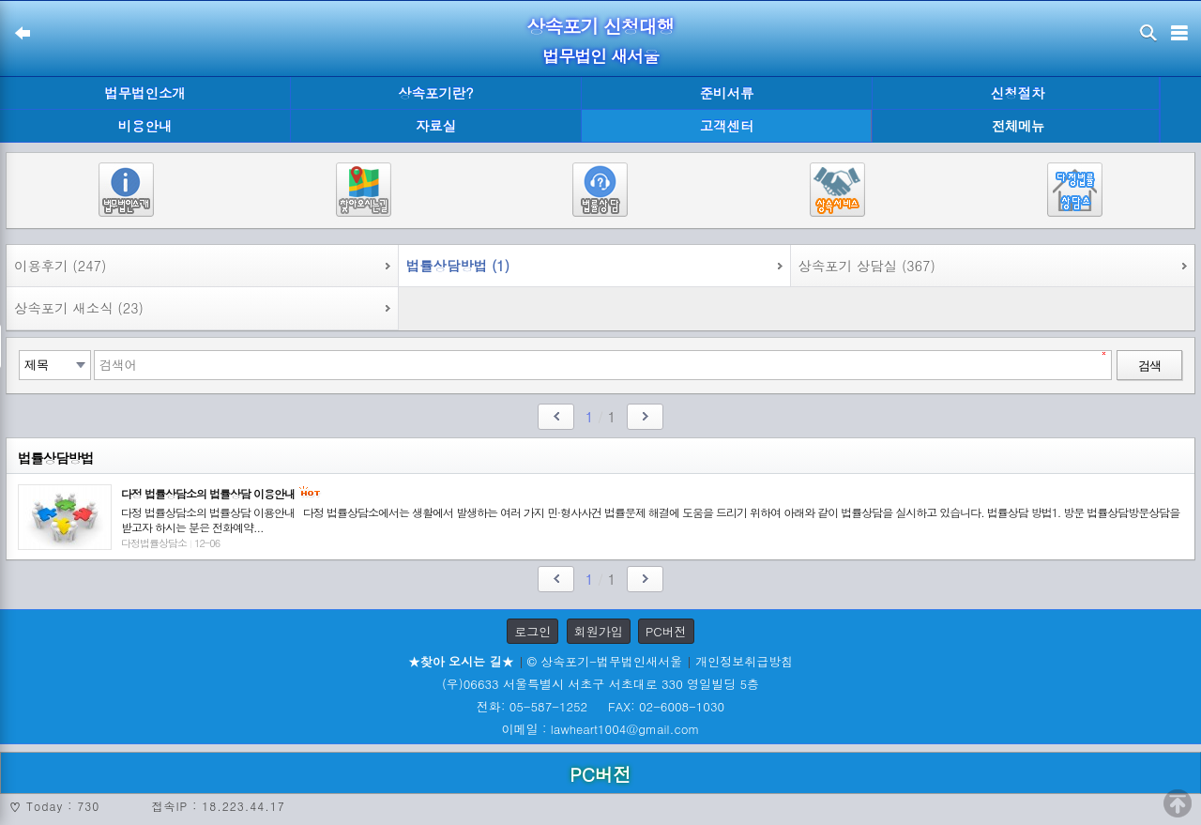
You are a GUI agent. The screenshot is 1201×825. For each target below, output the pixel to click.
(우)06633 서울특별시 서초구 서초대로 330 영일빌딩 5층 (600, 684)
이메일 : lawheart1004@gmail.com (601, 729)
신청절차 (1018, 93)
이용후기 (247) (60, 265)
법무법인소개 (144, 93)
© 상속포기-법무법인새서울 (604, 661)
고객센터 (727, 125)
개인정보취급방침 (744, 661)
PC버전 (666, 631)
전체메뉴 (1018, 126)
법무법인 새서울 (600, 56)
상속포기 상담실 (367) (866, 265)
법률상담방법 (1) (457, 265)
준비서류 (727, 93)
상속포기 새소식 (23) (79, 307)
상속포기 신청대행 (600, 25)
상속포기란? (435, 93)
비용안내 (145, 125)
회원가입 (598, 631)
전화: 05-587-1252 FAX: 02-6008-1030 (600, 706)
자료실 (436, 125)
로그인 (532, 631)
